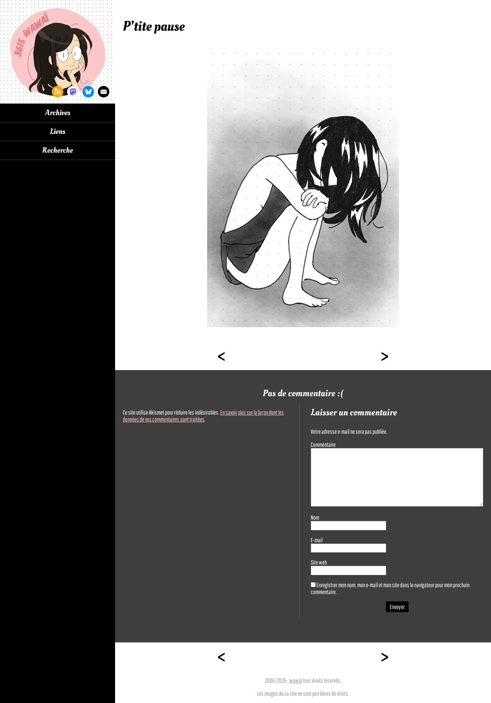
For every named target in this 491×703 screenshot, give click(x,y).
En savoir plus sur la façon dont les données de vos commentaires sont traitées (203, 416)
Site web (319, 562)
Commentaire (323, 444)
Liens (57, 131)
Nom (315, 517)
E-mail (317, 540)
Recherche (57, 150)
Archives (57, 112)
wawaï (295, 680)
